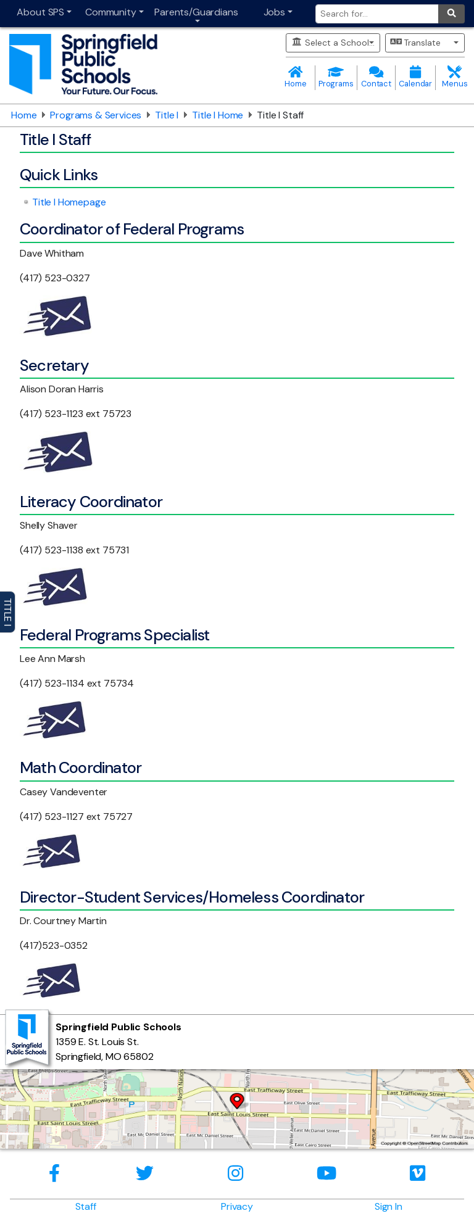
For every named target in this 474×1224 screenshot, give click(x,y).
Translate (416, 42)
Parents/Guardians (196, 12)
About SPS (40, 12)
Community (110, 12)
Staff (85, 1206)
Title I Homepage (69, 202)
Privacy (237, 1206)
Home (296, 77)
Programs (336, 77)
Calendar (415, 77)
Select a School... (333, 42)
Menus (455, 77)
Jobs (274, 12)
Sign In (388, 1206)
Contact (376, 77)
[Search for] (377, 13)
